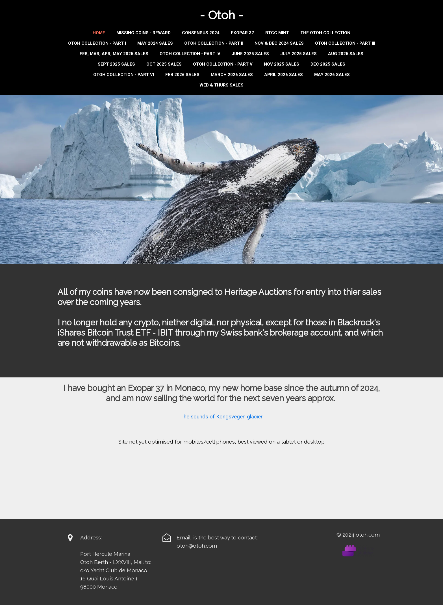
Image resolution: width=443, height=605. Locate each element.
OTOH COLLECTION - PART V (223, 64)
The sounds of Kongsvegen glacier (221, 416)
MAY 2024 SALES (155, 43)
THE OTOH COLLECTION (325, 32)
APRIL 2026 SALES (283, 74)
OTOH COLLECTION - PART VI (123, 74)
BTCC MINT (277, 32)
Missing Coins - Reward (143, 32)
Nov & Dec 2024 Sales (279, 43)
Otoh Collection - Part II (213, 43)
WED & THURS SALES (221, 85)
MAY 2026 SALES (332, 74)
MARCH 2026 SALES (232, 74)
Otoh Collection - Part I (97, 43)
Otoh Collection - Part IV (190, 53)
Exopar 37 (242, 32)
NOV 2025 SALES (281, 64)
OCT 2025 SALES (164, 64)
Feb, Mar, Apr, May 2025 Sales (114, 53)
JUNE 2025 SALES (250, 53)
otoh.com (368, 534)
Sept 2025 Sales (116, 64)
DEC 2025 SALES (327, 64)
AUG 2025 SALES (345, 53)
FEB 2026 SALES (182, 74)
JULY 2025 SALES (298, 53)
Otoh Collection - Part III (345, 43)
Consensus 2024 (201, 32)
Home (99, 32)
